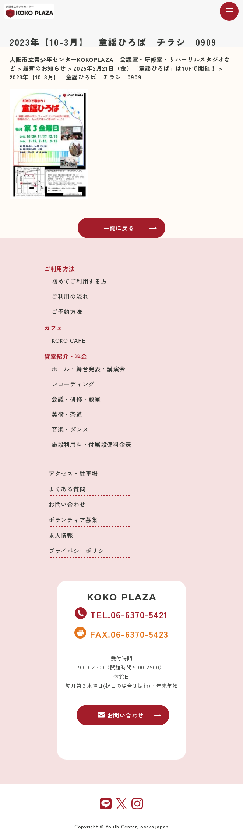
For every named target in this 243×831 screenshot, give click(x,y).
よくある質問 (67, 488)
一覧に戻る (130, 227)
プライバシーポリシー (79, 550)
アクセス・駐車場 (73, 473)
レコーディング (73, 383)
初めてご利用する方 (79, 281)
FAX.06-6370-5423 (121, 634)
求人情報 (61, 535)
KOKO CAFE (68, 340)
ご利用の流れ (70, 296)
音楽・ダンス (70, 429)
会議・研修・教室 (76, 399)
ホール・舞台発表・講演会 (88, 368)
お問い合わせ (67, 504)
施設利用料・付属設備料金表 (91, 444)
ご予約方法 (67, 311)
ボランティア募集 (73, 519)
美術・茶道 (67, 414)
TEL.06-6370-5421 (121, 614)
